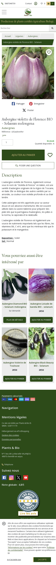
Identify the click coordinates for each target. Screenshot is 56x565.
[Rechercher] (52, 28)
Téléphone (7, 464)
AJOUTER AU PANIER (23, 155)
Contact (28, 3)
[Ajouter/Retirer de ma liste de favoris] (50, 155)
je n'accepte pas (14, 559)
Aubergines (33, 36)
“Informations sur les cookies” (20, 547)
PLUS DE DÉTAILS (15, 319)
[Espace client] (35, 3)
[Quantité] (7, 142)
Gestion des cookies (10, 435)
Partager (18, 103)
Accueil (8, 36)
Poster (28, 110)
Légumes (19, 36)
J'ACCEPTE (42, 559)
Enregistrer (36, 103)
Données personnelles (11, 439)
